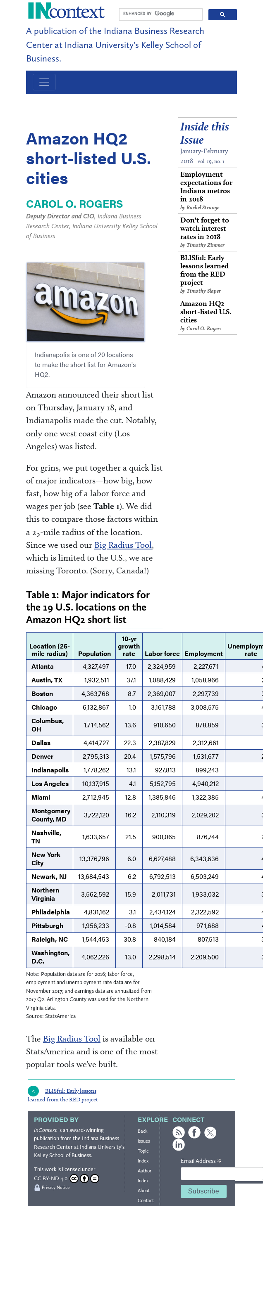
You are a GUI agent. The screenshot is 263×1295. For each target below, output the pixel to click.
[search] (160, 14)
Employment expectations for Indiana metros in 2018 (207, 190)
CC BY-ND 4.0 (66, 1178)
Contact (146, 1200)
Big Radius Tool (123, 545)
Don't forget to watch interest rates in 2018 (207, 232)
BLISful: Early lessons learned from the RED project (207, 274)
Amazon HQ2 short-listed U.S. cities (207, 315)
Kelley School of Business (62, 1155)
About (144, 1190)
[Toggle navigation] (44, 82)
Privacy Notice (55, 1187)
